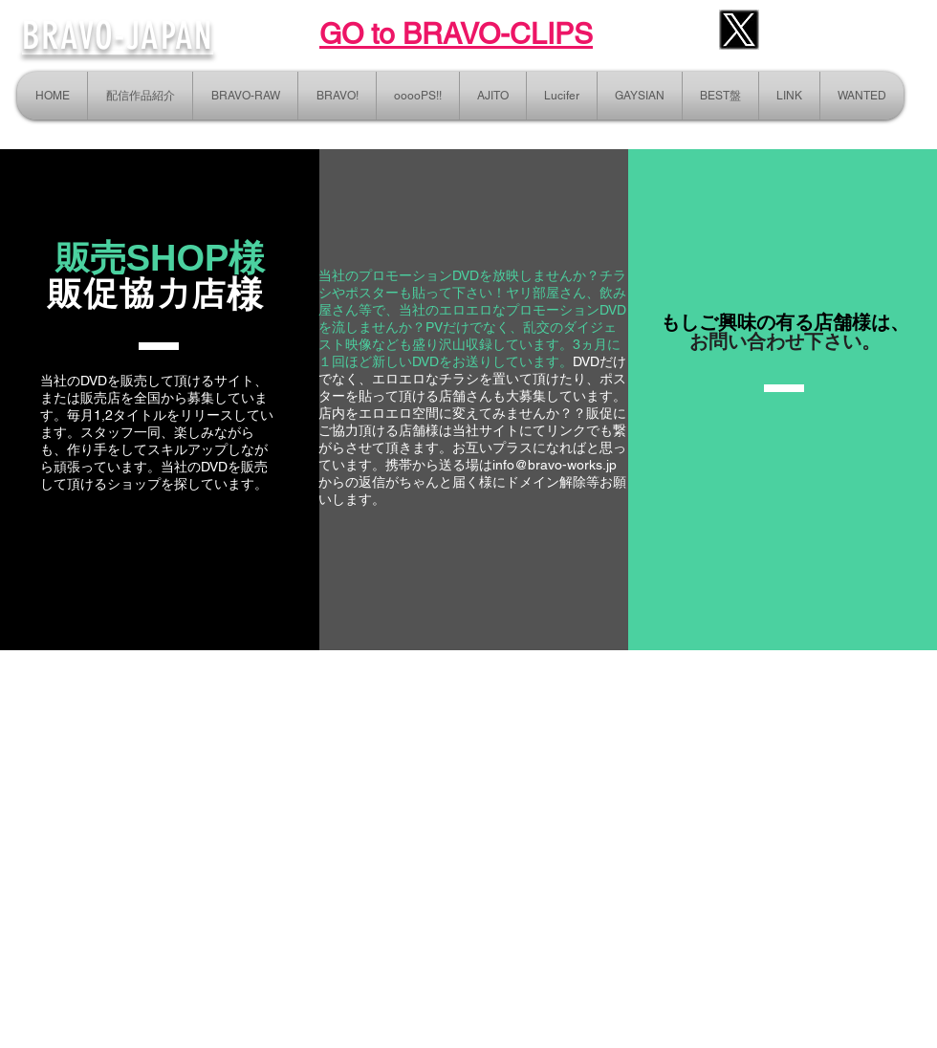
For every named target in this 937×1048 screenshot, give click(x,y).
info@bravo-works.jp (554, 464)
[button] (789, 96)
